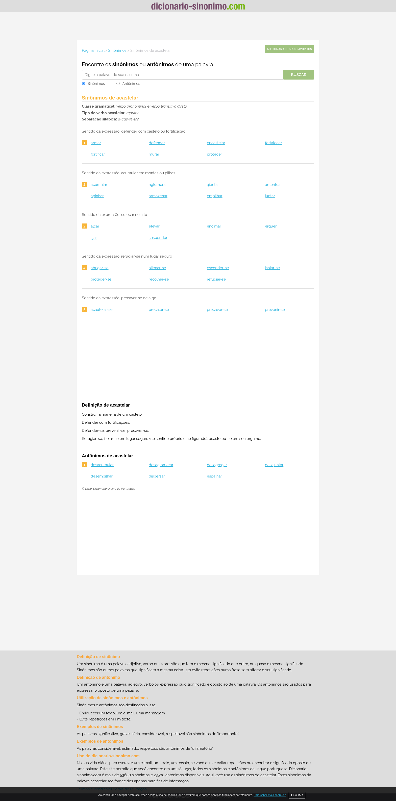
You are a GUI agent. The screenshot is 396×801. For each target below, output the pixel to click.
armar (96, 143)
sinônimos (125, 64)
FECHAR (297, 794)
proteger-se (101, 279)
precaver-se (217, 309)
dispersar (157, 476)
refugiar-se (216, 279)
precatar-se (159, 309)
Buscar (298, 74)
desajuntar (274, 465)
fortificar (98, 154)
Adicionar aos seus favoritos (289, 49)
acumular (99, 184)
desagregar (217, 465)
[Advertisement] (198, 26)
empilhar (214, 196)
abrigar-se (100, 268)
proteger (214, 154)
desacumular (102, 465)
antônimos (160, 64)
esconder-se (218, 268)
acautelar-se (102, 309)
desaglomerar (161, 465)
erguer (271, 226)
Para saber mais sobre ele (270, 794)
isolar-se (272, 268)
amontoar (273, 184)
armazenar (158, 196)
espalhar (214, 476)
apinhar (97, 196)
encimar (214, 226)
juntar (270, 196)
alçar (95, 226)
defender (157, 143)
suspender (158, 237)
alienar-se (157, 268)
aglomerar (158, 184)
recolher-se (159, 279)
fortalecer (273, 143)
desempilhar (102, 476)
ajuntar (213, 184)
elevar (154, 226)
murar (154, 154)
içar (94, 237)
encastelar (216, 143)
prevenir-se (275, 309)
